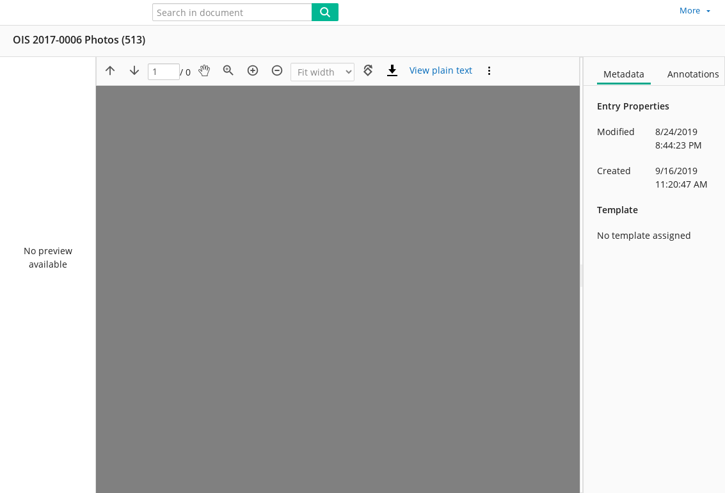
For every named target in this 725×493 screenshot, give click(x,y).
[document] (654, 275)
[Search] (325, 12)
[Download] (392, 70)
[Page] (164, 72)
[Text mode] (441, 70)
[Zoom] (323, 72)
